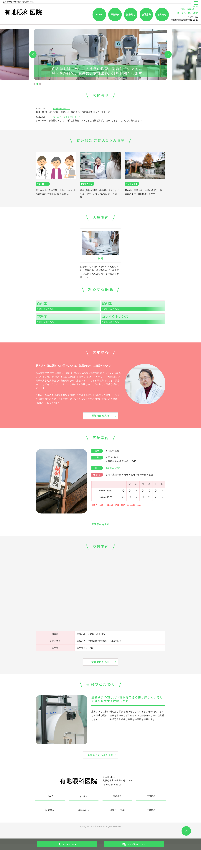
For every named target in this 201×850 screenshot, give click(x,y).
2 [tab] (37, 84)
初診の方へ (83, 816)
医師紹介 (117, 802)
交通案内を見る (100, 666)
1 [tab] (34, 84)
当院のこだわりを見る (100, 761)
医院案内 (115, 14)
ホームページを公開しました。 (68, 117)
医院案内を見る (100, 527)
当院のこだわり (117, 816)
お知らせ (162, 14)
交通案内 (146, 14)
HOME (99, 14)
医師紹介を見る (100, 417)
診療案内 (130, 14)
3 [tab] (40, 84)
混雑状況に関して (61, 108)
